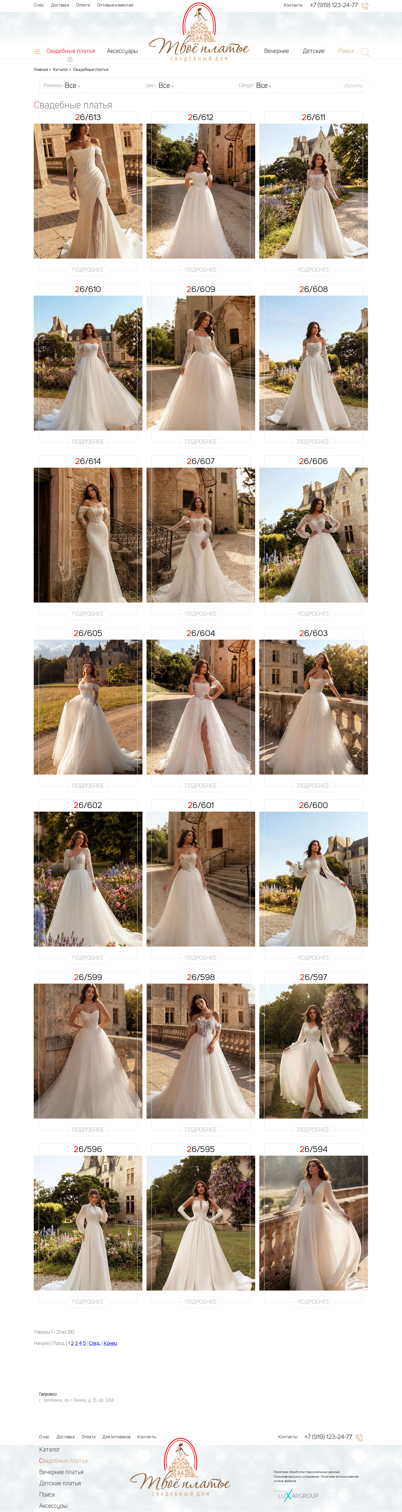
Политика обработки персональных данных (307, 1472)
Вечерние (276, 51)
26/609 (201, 290)
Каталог (49, 1450)
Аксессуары (122, 51)
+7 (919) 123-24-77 (334, 5)
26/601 (201, 806)
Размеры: (62, 86)
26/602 (88, 806)
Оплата (83, 5)
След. (95, 1343)
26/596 (88, 1150)
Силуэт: (255, 86)
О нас (39, 5)
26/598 (201, 978)
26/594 (313, 1150)
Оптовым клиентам (115, 5)
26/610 (88, 290)
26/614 (88, 462)
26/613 (88, 118)
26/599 (88, 978)
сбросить (353, 86)
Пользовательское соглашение (296, 1476)
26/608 (313, 290)
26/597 (313, 978)
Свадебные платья (71, 51)
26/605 (88, 634)
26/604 (201, 634)
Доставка (60, 5)
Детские (314, 51)
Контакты (293, 5)
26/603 (313, 634)
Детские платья (60, 1484)
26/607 (201, 462)
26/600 (313, 806)
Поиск (47, 1495)
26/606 (313, 462)
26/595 (201, 1150)
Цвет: (159, 86)
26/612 (200, 118)
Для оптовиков (116, 1437)
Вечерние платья (61, 1472)
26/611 (313, 118)
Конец (110, 1343)
